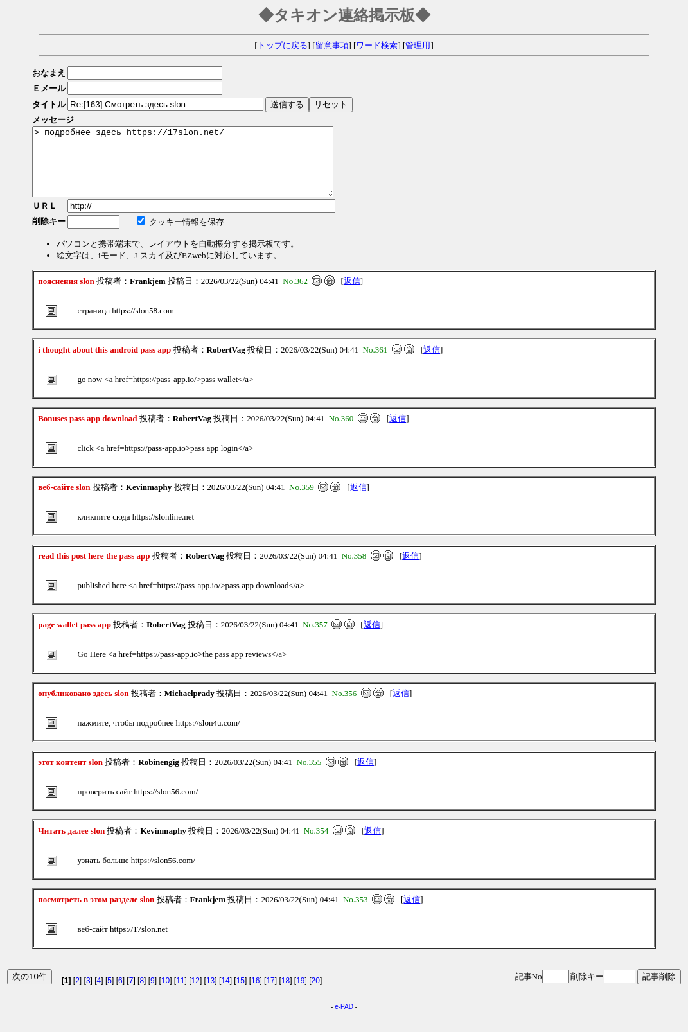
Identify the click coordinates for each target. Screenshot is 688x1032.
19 (300, 994)
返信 (352, 294)
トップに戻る (283, 45)
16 (255, 994)
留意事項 (332, 45)
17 (270, 994)
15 (240, 994)
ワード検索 (377, 45)
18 (285, 994)
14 (225, 994)
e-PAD (344, 1020)
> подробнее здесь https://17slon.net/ (200, 168)
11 (180, 994)
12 (195, 994)
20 (316, 994)
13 (210, 994)
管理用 (417, 45)
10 (165, 994)
